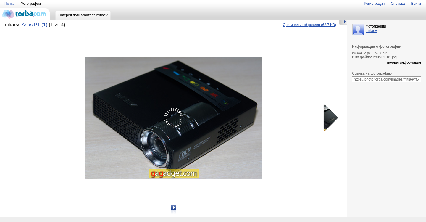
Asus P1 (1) (34, 25)
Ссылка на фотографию (372, 73)
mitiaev (371, 31)
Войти (416, 3)
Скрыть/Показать (343, 22)
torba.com (25, 14)
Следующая (328, 118)
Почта (9, 3)
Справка (398, 3)
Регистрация (374, 3)
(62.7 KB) (309, 25)
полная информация (404, 62)
